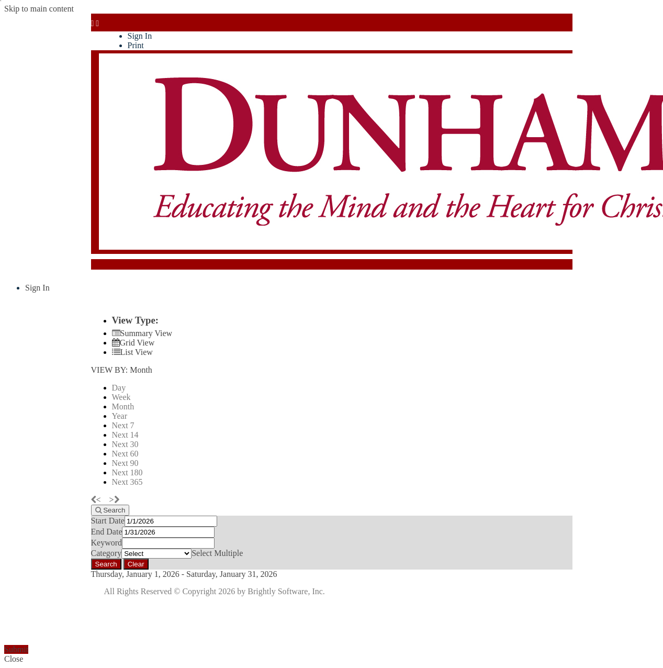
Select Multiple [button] (217, 553)
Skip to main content (39, 8)
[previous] (99, 499)
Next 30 (125, 444)
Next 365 (127, 481)
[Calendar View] (133, 342)
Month (123, 406)
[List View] (132, 352)
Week (121, 397)
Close (13, 658)
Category (106, 553)
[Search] (110, 510)
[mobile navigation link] (95, 23)
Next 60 (125, 453)
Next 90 (125, 463)
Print (136, 45)
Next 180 (127, 472)
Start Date (108, 520)
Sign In (140, 35)
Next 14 (125, 434)
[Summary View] (142, 333)
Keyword (106, 542)
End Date (106, 531)
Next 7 (123, 425)
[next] (114, 499)
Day (119, 387)
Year (119, 415)
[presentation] (83, 624)
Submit (16, 649)
